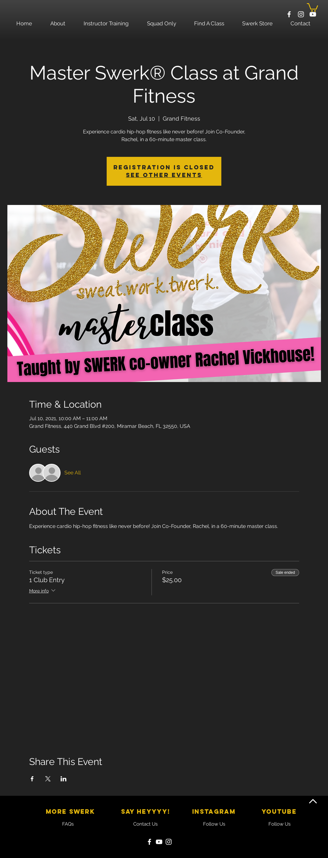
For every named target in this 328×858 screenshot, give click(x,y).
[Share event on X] (48, 778)
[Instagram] (169, 842)
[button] (312, 7)
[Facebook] (149, 842)
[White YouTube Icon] (313, 14)
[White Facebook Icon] (289, 14)
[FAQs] (67, 824)
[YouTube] (159, 842)
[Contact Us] (145, 824)
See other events (164, 175)
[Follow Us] (214, 824)
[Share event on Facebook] (32, 778)
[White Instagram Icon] (301, 14)
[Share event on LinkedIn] (64, 778)
